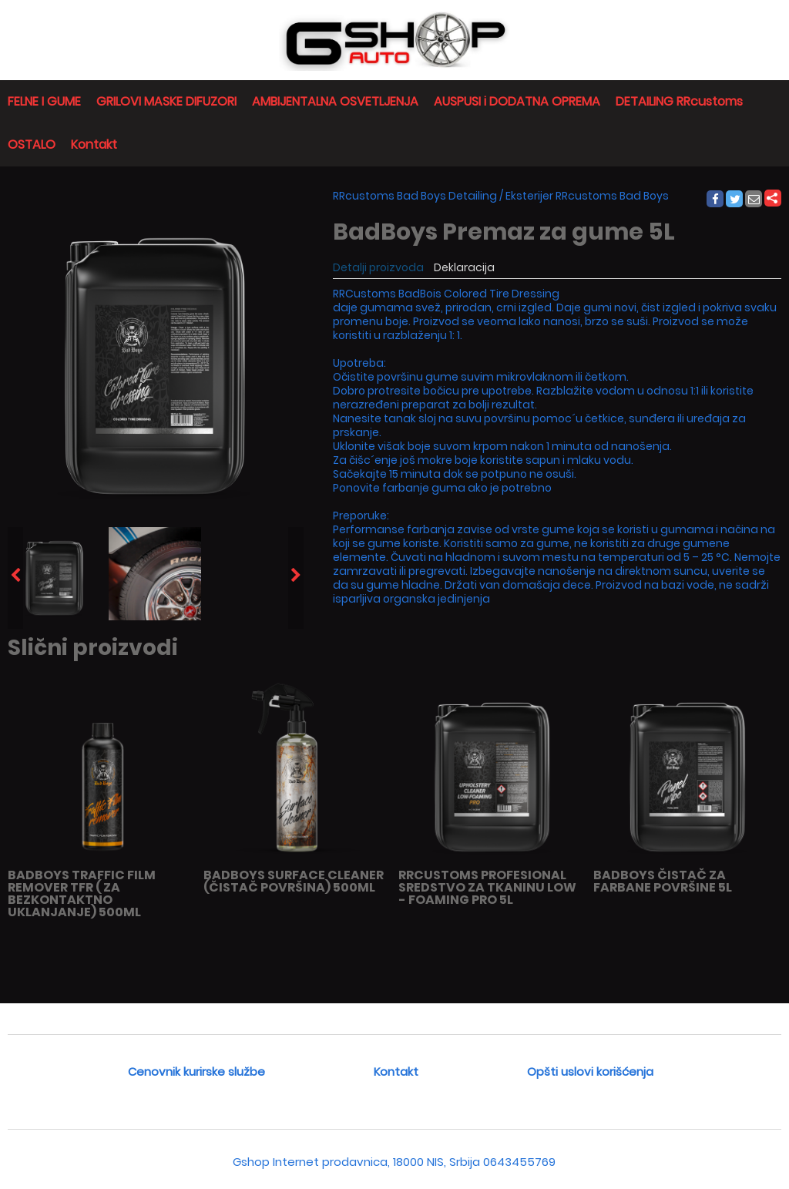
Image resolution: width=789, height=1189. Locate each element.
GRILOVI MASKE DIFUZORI (166, 101)
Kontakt (94, 144)
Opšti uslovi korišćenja (590, 1071)
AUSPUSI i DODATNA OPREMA (517, 101)
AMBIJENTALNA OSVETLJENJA (335, 101)
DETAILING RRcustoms (679, 101)
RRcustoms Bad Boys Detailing (415, 195)
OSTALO (31, 144)
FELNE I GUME (44, 101)
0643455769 (519, 1162)
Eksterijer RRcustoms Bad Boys (587, 195)
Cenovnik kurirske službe (196, 1071)
